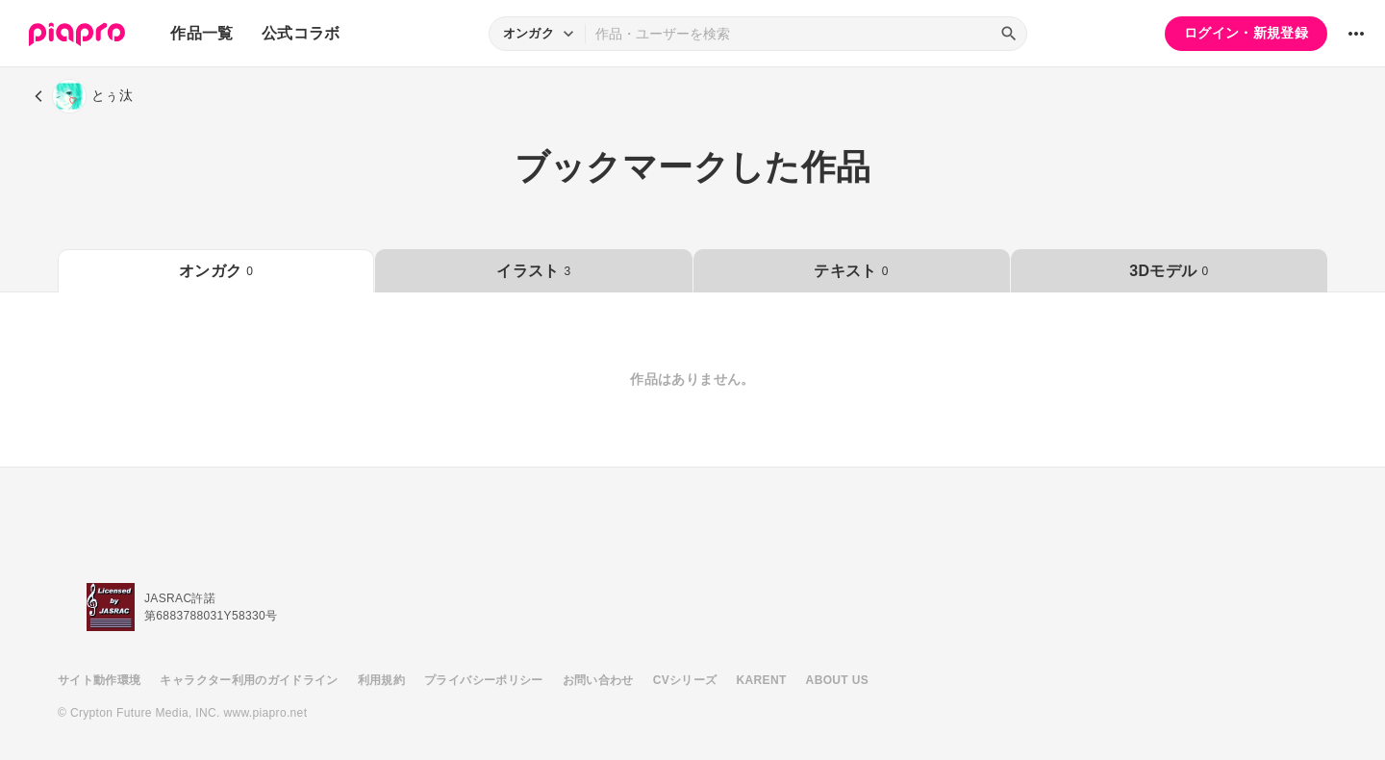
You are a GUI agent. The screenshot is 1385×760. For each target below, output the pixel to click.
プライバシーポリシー (483, 680)
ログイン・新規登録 (1246, 32)
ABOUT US (837, 680)
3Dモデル (1168, 271)
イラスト (533, 271)
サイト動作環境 (99, 680)
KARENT (762, 680)
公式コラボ (301, 33)
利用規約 (381, 680)
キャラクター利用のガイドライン (249, 680)
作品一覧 (201, 33)
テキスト (851, 271)
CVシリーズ (685, 680)
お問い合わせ (598, 680)
